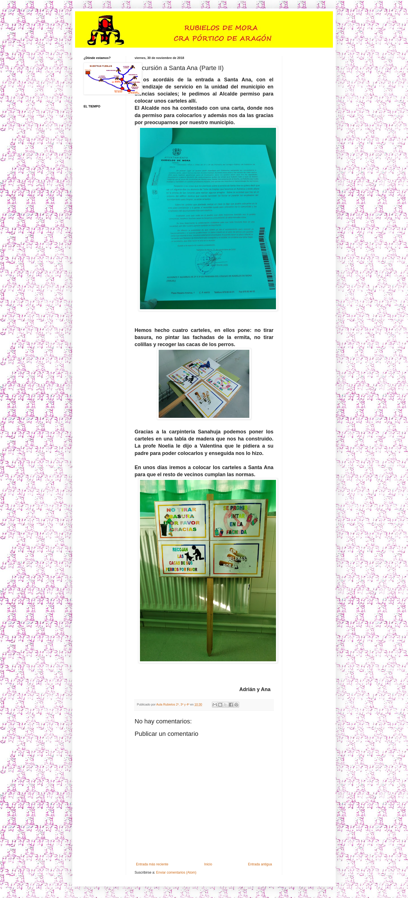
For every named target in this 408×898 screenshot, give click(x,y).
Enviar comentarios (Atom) (176, 872)
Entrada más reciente (152, 864)
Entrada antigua (260, 864)
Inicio (208, 864)
